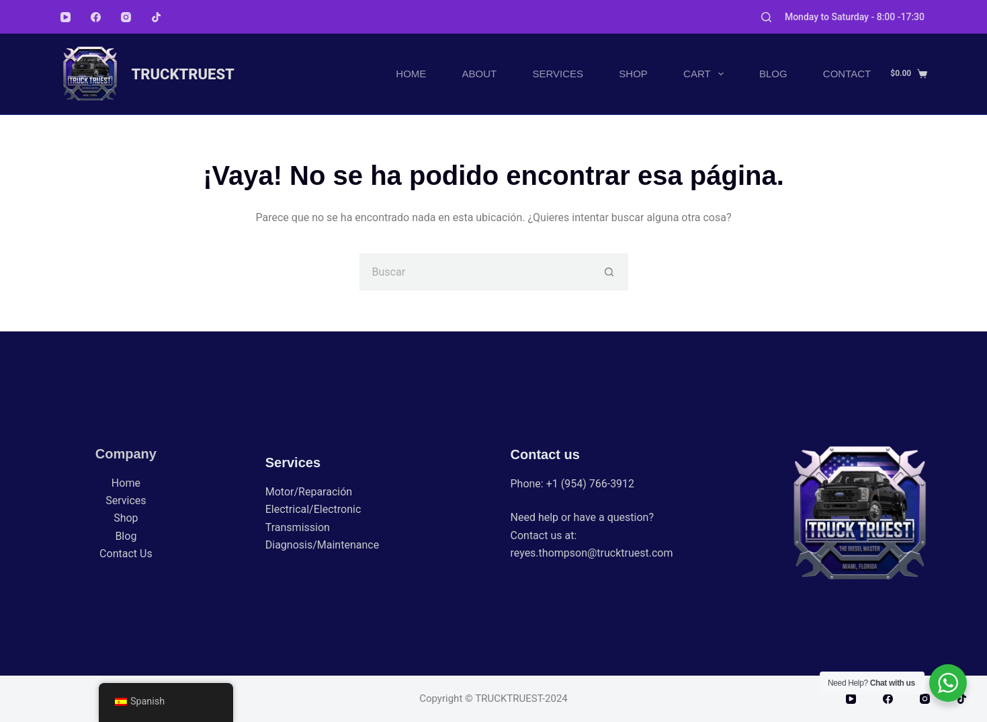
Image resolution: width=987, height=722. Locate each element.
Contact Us (126, 553)
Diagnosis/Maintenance (322, 544)
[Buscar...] (475, 271)
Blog (773, 73)
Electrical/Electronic (313, 509)
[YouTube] (65, 17)
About (479, 73)
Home (411, 73)
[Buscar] (766, 17)
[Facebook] (96, 17)
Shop (633, 73)
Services (558, 73)
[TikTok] (156, 17)
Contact (847, 73)
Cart (706, 74)
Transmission (297, 527)
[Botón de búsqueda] (609, 271)
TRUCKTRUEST (183, 74)
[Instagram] (126, 17)
